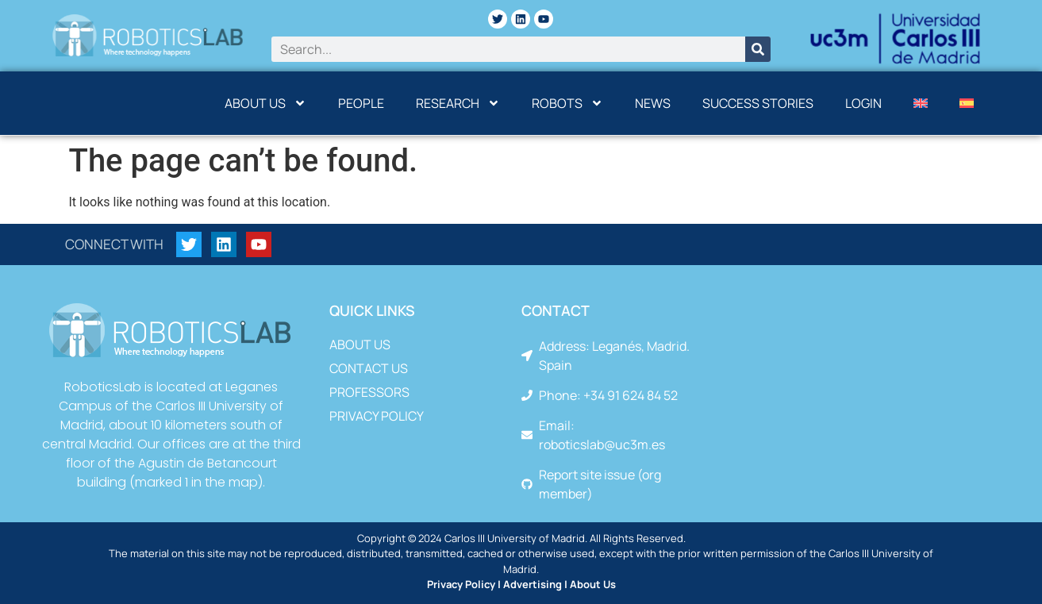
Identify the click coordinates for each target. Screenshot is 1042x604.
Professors (369, 392)
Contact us (368, 368)
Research (458, 103)
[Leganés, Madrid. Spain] (856, 394)
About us (265, 103)
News (653, 103)
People (361, 103)
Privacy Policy (376, 416)
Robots (567, 103)
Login (863, 103)
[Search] (758, 49)
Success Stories (757, 103)
